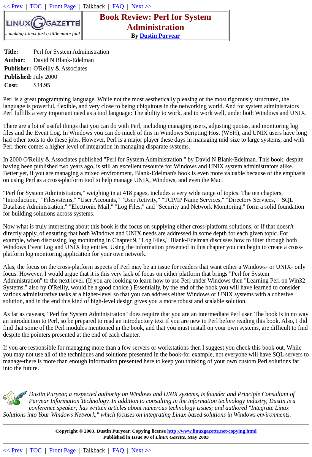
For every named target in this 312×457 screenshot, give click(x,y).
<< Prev (12, 6)
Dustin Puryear (160, 35)
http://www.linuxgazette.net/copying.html (212, 431)
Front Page (62, 6)
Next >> (141, 6)
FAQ (118, 6)
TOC (36, 6)
